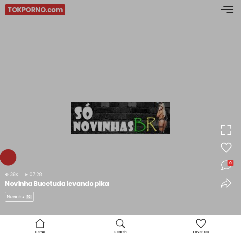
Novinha (19, 196)
